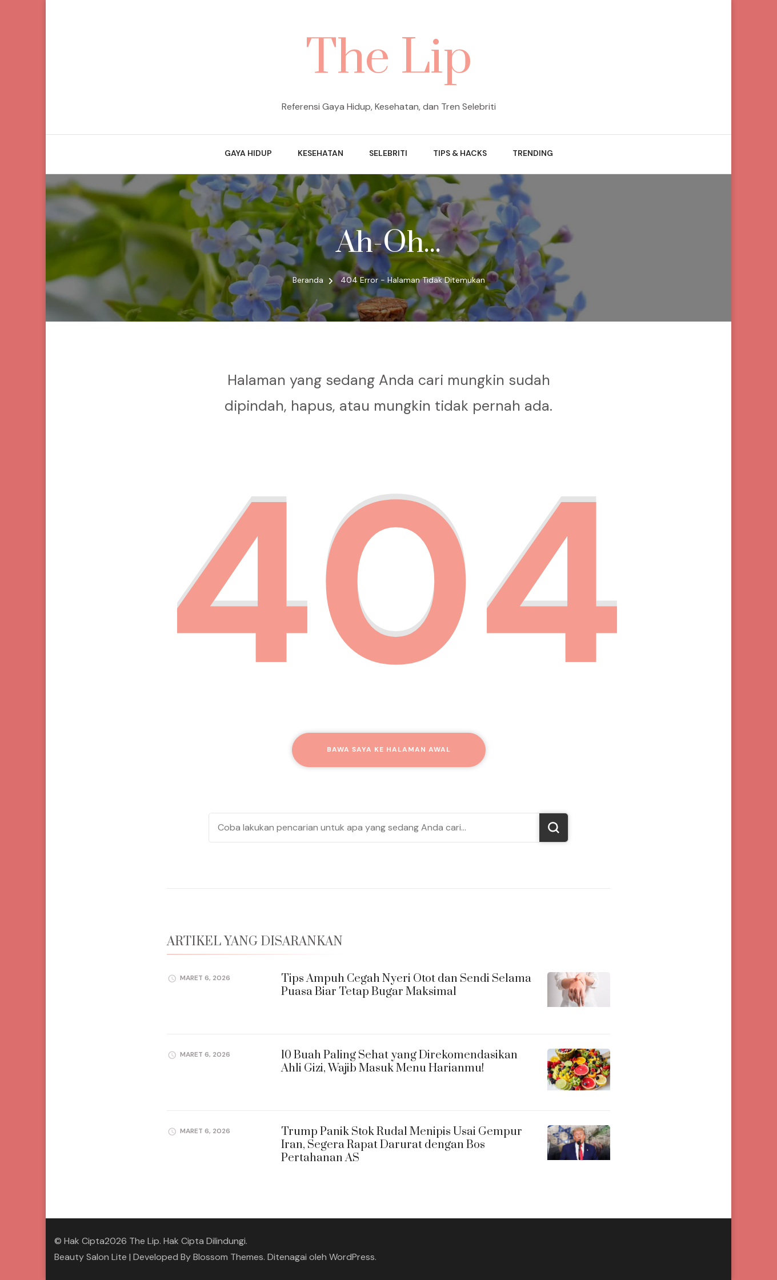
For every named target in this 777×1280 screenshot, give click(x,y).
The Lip (389, 59)
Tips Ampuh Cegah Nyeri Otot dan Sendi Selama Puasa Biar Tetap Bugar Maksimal (406, 985)
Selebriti (388, 153)
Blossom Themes (228, 1257)
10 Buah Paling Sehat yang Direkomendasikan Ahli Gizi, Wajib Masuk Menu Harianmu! (399, 1062)
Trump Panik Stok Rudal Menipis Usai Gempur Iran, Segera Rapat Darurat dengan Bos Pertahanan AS (401, 1145)
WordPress (352, 1257)
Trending (532, 153)
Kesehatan (320, 153)
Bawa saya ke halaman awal (389, 749)
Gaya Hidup (248, 153)
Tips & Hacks (460, 153)
